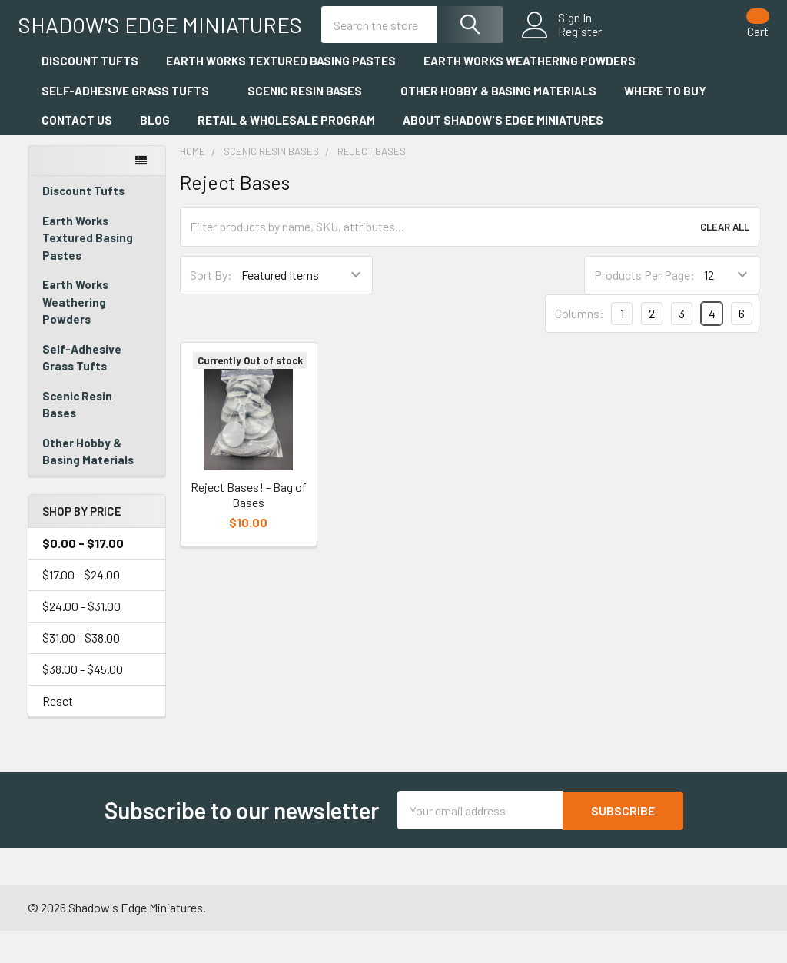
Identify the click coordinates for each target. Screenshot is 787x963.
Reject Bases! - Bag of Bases (249, 528)
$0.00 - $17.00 (83, 576)
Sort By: (211, 308)
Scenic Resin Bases (310, 124)
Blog (155, 153)
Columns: (579, 346)
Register (571, 49)
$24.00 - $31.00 (81, 639)
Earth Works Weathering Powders (529, 94)
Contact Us (77, 153)
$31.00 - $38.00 (81, 670)
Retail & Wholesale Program (286, 153)
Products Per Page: (644, 308)
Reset (57, 733)
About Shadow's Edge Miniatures (508, 153)
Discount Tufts (90, 94)
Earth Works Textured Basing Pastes (281, 94)
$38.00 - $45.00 (82, 702)
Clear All (724, 260)
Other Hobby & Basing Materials (498, 124)
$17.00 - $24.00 (81, 607)
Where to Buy (665, 124)
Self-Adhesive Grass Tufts (131, 124)
